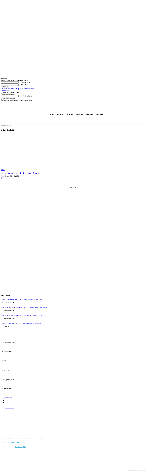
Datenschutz (5, 90)
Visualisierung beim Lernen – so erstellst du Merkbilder (18, 356)
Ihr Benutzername (24, 82)
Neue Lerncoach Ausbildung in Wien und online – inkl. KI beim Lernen (22, 299)
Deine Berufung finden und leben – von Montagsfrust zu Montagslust (22, 323)
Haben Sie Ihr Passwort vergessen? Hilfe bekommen (18, 88)
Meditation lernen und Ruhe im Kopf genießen (15, 347)
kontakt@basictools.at (14, 442)
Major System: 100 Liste (9, 367)
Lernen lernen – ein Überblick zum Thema (20, 173)
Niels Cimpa (5, 176)
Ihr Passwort (23, 84)
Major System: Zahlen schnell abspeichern (14, 339)
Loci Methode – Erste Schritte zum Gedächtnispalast (17, 384)
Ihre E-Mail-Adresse (25, 96)
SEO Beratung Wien (20, 447)
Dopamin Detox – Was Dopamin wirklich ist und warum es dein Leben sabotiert (25, 307)
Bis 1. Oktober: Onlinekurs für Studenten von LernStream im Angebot (22, 315)
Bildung (3, 170)
